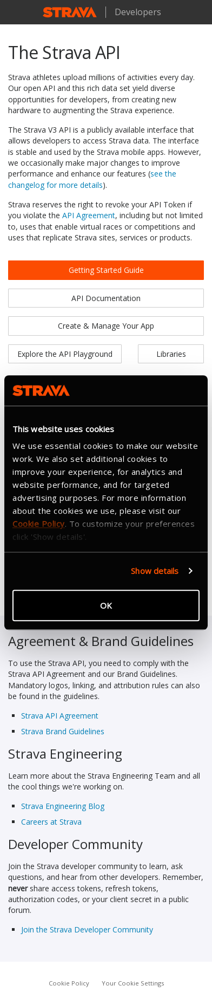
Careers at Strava (51, 822)
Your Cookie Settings (133, 983)
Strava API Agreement (59, 715)
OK (106, 605)
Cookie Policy (69, 983)
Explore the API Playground (64, 354)
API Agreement (88, 215)
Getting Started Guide (106, 270)
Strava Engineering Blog (62, 806)
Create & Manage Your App (106, 326)
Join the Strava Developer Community (87, 929)
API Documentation (106, 298)
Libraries (171, 354)
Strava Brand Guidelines (62, 731)
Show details (154, 570)
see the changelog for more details (92, 179)
